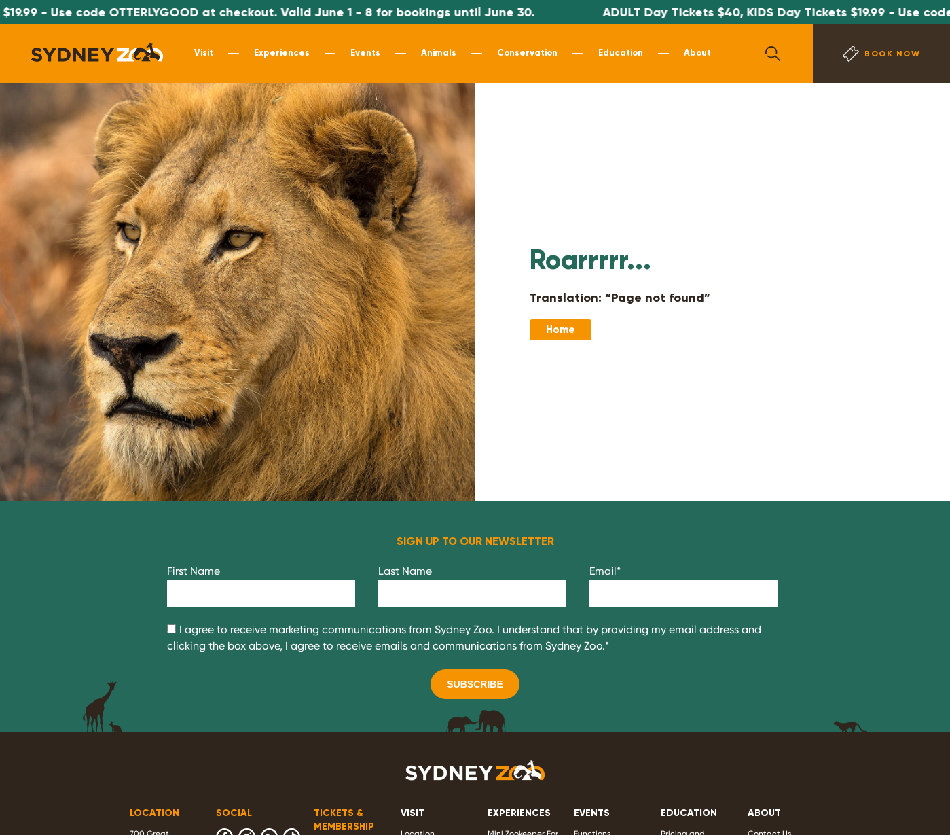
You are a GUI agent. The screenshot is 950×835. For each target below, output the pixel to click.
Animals (438, 53)
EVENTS (592, 813)
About (697, 53)
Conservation (527, 53)
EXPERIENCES (519, 813)
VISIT (412, 813)
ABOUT (764, 813)
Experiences (282, 53)
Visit (203, 53)
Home (560, 329)
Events (365, 53)
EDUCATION (689, 813)
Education (620, 53)
